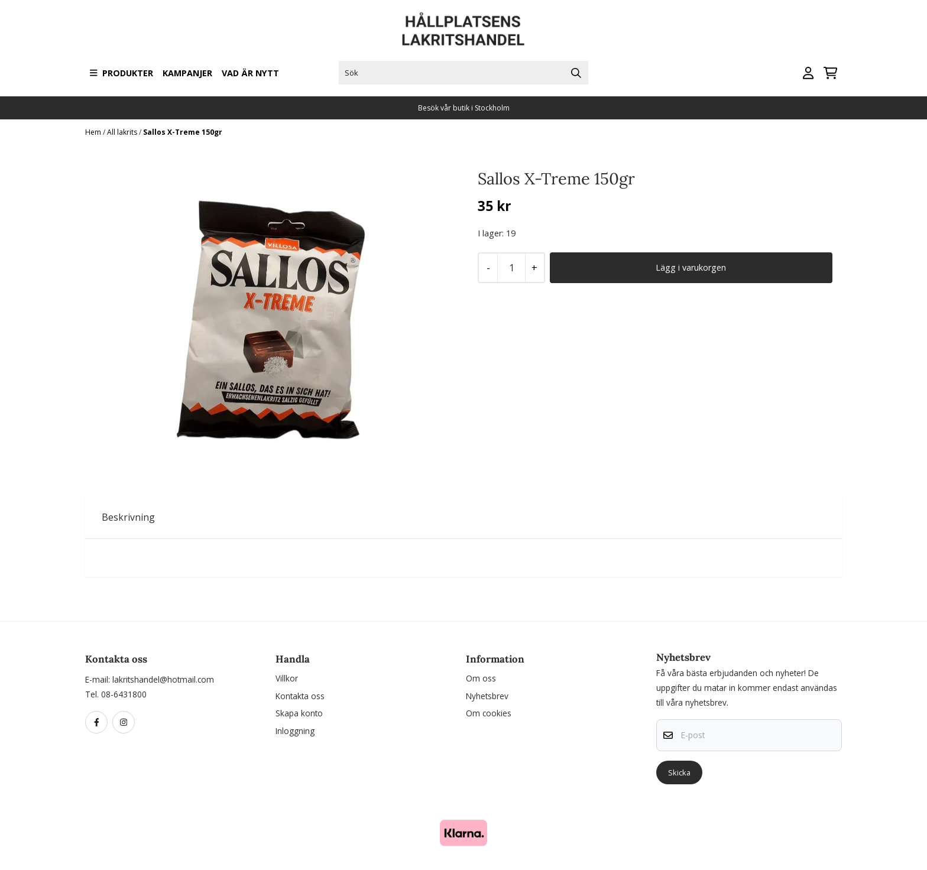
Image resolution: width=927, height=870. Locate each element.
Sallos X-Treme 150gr (182, 132)
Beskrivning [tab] (128, 517)
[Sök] (463, 73)
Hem (94, 132)
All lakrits (123, 132)
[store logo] (463, 29)
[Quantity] (511, 268)
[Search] (576, 73)
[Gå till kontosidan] (808, 73)
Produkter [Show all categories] (121, 73)
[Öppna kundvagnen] (830, 73)
